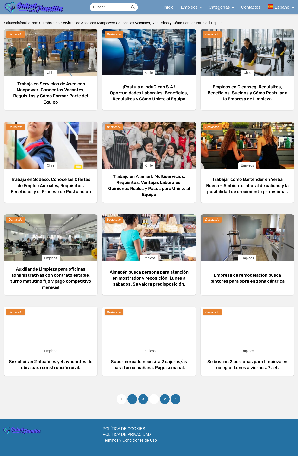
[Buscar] (132, 7)
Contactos (250, 7)
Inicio (169, 7)
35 (165, 399)
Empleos (189, 7)
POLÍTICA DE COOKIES (124, 429)
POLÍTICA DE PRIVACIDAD (127, 434)
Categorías (219, 7)
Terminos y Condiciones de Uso (130, 440)
